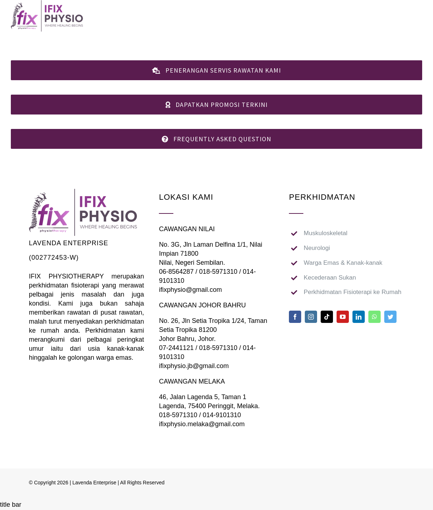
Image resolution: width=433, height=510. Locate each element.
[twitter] (390, 317)
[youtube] (343, 317)
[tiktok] (327, 317)
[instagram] (311, 317)
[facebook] (295, 317)
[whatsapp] (374, 317)
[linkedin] (358, 317)
